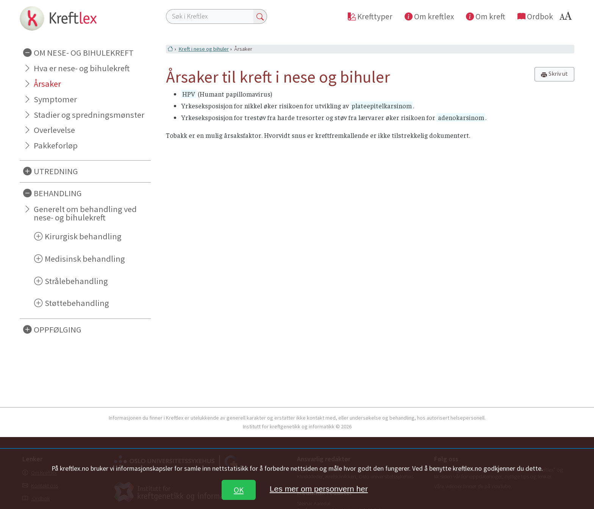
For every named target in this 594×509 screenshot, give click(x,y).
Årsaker (47, 83)
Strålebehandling (76, 281)
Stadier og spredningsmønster (89, 114)
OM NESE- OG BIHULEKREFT (84, 52)
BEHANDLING (58, 193)
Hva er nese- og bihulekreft (82, 68)
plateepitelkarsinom (382, 105)
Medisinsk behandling (85, 258)
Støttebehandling (77, 303)
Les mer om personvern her (319, 488)
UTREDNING (56, 171)
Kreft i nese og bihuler (203, 48)
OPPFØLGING (57, 329)
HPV (188, 94)
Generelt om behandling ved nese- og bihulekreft (85, 213)
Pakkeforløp (56, 145)
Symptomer (55, 99)
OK (239, 490)
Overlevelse (54, 130)
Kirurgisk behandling (83, 236)
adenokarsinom (461, 117)
